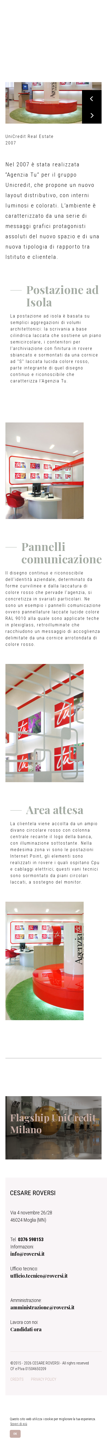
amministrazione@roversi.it (42, 1311)
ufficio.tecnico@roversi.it (39, 1279)
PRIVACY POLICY (43, 1383)
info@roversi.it (27, 1257)
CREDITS (17, 1383)
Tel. (26, 1243)
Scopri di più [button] (18, 1424)
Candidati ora (26, 1333)
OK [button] (15, 1434)
